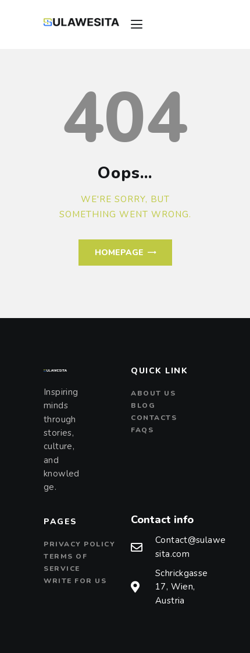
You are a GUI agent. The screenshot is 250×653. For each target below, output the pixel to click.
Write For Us (75, 580)
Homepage (119, 252)
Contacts (154, 417)
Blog (143, 405)
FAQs (142, 430)
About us (153, 393)
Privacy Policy (79, 544)
